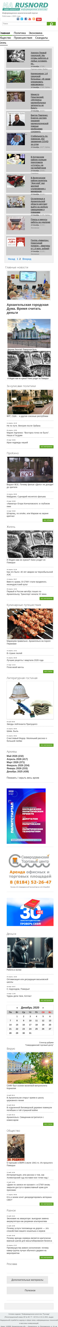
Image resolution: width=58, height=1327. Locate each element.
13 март (9, 993)
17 (30, 1025)
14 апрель (10, 423)
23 (23, 1029)
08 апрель (10, 589)
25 (36, 1029)
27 (50, 1029)
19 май (9, 1095)
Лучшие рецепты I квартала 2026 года (25, 660)
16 (23, 1025)
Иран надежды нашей (17, 442)
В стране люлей (14, 653)
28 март (9, 986)
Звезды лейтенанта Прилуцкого (22, 724)
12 (43, 1020)
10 (30, 1020)
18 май (9, 1105)
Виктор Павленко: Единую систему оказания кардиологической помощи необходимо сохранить (39, 123)
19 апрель (10, 494)
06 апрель (10, 430)
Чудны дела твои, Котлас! (19, 996)
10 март (9, 511)
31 (30, 1033)
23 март (9, 501)
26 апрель (10, 569)
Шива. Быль (12, 731)
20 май (9, 1216)
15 (17, 1025)
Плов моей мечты (15, 667)
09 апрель (10, 977)
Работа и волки (14, 970)
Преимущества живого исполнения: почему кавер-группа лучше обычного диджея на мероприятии (28, 1250)
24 (30, 1029)
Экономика (35, 33)
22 (17, 1029)
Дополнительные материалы (27, 1280)
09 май (9, 721)
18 (36, 1025)
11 (36, 1020)
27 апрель (10, 1194)
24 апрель (10, 728)
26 (43, 1029)
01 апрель (10, 658)
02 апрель (10, 736)
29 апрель (10, 1245)
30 (23, 1033)
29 (17, 1033)
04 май (9, 1235)
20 (50, 1025)
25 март (9, 440)
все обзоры (48, 520)
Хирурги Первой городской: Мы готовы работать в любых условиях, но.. (39, 58)
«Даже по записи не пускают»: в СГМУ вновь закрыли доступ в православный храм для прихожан (28, 1187)
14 (10, 1025)
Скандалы (41, 37)
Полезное (30, 1290)
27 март (9, 665)
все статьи (48, 671)
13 (50, 1020)
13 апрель (10, 579)
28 (10, 1033)
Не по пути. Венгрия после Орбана (23, 426)
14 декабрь (35, 66)
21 (10, 1029)
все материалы (46, 446)
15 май (9, 1115)
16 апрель (10, 650)
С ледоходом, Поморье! (18, 989)
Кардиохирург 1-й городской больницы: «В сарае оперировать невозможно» (40, 79)
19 (43, 1025)
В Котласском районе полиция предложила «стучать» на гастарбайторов (38, 162)
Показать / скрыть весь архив (23, 778)
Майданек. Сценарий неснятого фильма (26, 496)
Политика (20, 33)
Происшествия (23, 37)
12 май (9, 1172)
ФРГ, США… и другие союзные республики (27, 416)
